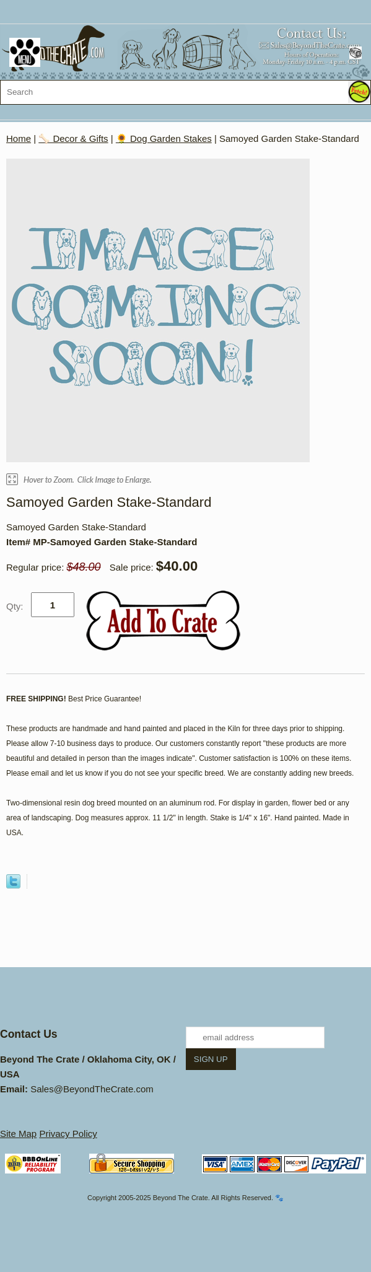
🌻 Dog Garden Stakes (164, 138)
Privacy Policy (68, 1133)
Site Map (18, 1133)
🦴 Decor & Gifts (73, 138)
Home (18, 138)
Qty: (15, 606)
